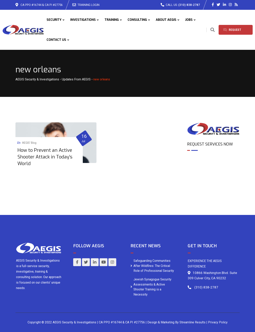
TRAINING (112, 20)
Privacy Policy (218, 322)
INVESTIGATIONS (83, 20)
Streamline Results (192, 322)
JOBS (189, 20)
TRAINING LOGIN (88, 5)
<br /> (213, 171)
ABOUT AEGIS (166, 20)
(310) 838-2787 (189, 5)
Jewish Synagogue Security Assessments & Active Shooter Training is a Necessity (152, 286)
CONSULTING (137, 20)
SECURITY (54, 20)
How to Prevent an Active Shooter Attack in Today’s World (44, 157)
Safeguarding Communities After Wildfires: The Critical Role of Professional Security (153, 266)
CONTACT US (56, 40)
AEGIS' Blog (29, 142)
